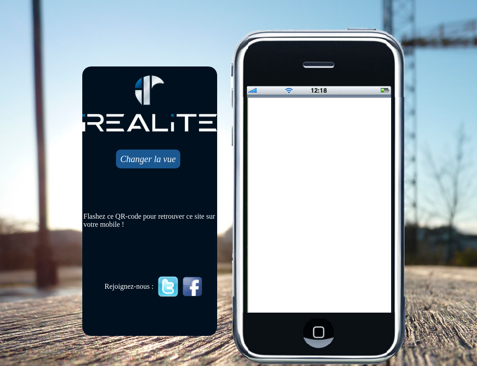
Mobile (320, 205)
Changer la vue (148, 159)
